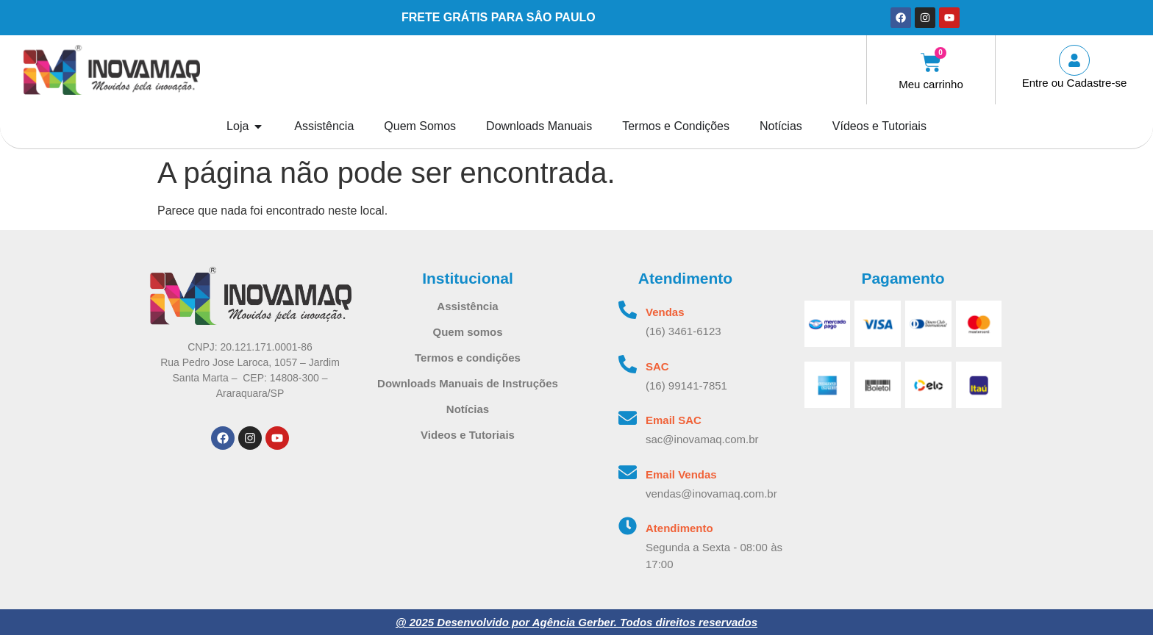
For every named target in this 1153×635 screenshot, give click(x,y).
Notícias (467, 409)
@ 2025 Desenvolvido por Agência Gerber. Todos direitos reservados (576, 622)
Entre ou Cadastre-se (1074, 82)
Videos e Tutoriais (468, 434)
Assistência (467, 306)
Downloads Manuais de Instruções (467, 383)
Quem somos (467, 332)
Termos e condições (468, 357)
